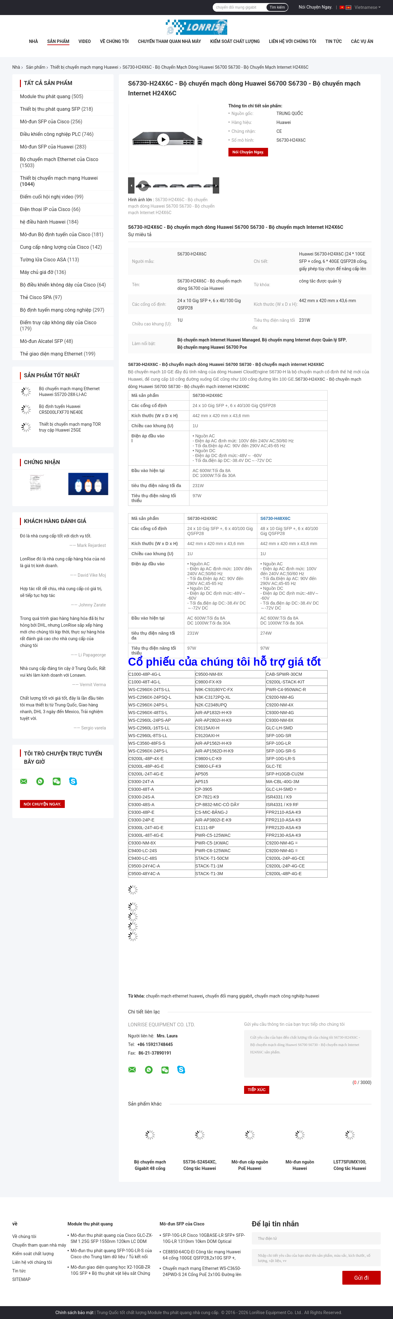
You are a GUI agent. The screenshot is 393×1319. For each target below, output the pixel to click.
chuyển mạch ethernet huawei (174, 996)
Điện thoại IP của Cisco (45, 209)
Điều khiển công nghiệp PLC (50, 134)
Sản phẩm (58, 41)
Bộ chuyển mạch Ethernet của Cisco (59, 159)
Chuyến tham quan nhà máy (169, 41)
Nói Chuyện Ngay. (316, 7)
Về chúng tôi (114, 41)
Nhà (33, 41)
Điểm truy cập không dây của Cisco (58, 322)
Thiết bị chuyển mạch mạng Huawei (84, 67)
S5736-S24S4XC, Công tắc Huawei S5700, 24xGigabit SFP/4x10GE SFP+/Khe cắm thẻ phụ (199, 1165)
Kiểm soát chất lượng (235, 41)
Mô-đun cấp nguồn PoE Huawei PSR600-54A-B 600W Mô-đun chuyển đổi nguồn (250, 1165)
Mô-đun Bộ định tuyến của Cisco (55, 234)
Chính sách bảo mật (75, 1312)
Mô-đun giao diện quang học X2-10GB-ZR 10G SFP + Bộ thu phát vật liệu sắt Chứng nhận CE (110, 1271)
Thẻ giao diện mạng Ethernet (51, 354)
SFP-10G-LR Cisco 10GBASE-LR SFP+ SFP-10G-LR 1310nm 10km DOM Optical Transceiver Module (204, 1239)
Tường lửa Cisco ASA (43, 260)
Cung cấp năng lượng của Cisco (54, 247)
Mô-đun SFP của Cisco (44, 122)
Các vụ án (362, 41)
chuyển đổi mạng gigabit (228, 996)
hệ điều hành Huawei (42, 222)
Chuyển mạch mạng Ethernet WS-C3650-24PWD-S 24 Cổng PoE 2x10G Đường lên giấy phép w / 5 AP (202, 1272)
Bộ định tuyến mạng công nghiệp (55, 310)
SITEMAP (21, 1279)
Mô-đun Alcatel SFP (41, 341)
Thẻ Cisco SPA (36, 297)
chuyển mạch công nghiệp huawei (287, 996)
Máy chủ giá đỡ (36, 272)
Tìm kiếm (277, 7)
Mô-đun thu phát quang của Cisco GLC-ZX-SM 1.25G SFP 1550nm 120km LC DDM (112, 1238)
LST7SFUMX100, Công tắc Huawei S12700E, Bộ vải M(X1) (349, 1165)
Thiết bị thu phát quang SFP (50, 109)
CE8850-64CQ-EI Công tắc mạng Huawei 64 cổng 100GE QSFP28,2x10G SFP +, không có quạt (202, 1255)
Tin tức (333, 41)
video (85, 41)
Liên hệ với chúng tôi (292, 41)
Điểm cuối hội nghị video (46, 197)
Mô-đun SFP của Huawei (46, 147)
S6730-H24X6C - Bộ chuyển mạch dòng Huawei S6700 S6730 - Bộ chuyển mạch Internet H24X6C (171, 206)
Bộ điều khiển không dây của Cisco (58, 285)
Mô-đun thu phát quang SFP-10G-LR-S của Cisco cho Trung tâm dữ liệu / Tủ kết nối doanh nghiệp (111, 1254)
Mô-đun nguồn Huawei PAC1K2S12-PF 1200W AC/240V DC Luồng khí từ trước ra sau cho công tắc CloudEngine (300, 1165)
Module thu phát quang (45, 96)
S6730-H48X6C (275, 518)
